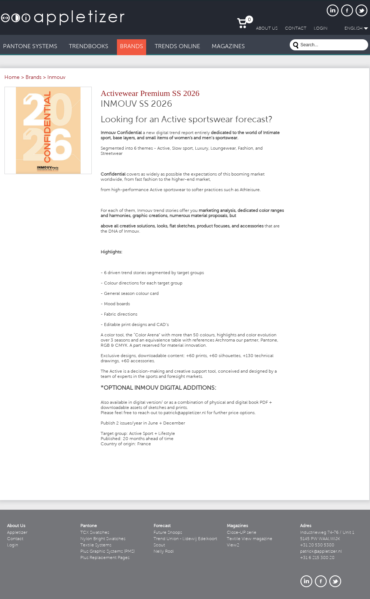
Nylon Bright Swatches (102, 539)
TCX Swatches (94, 532)
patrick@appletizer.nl (321, 551)
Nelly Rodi (164, 551)
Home (12, 77)
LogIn (320, 28)
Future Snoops (168, 532)
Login (12, 545)
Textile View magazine (249, 539)
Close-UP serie (241, 532)
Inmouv (56, 77)
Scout (159, 545)
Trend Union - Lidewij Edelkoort (185, 539)
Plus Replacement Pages (105, 558)
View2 (233, 545)
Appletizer (17, 532)
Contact (15, 539)
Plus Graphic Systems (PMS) (107, 551)
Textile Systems (95, 545)
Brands (33, 77)
